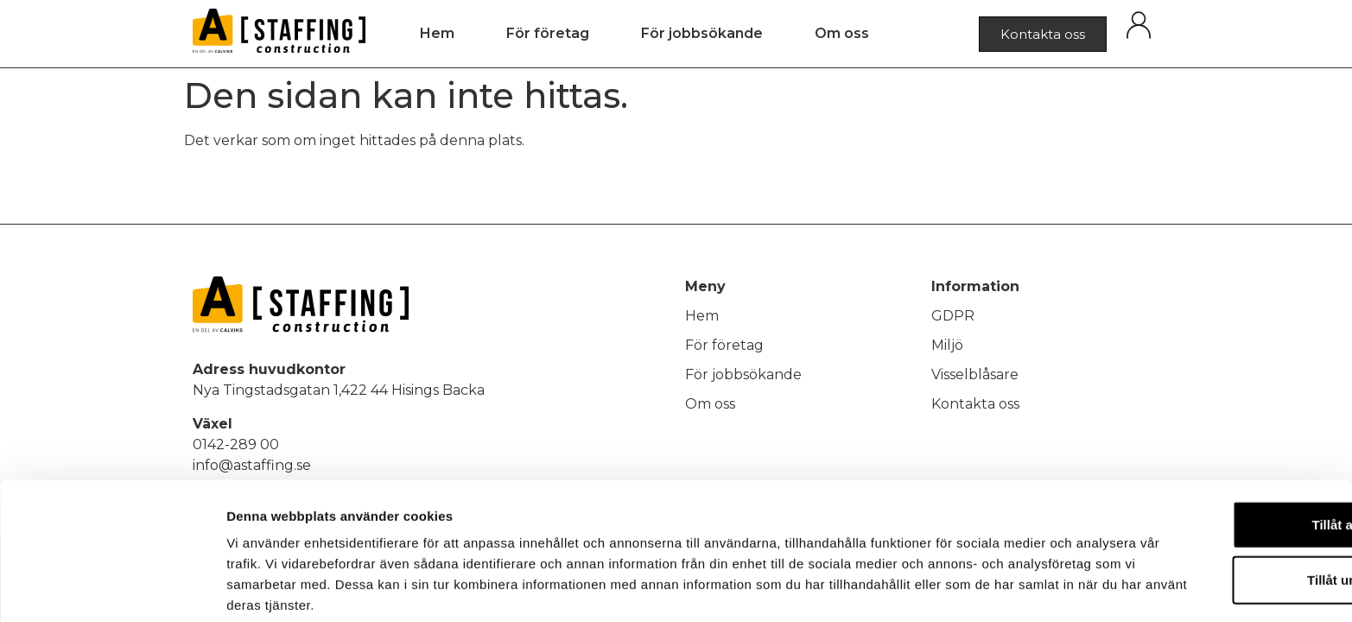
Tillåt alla (1207, 451)
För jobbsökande (702, 33)
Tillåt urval (1208, 506)
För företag (547, 33)
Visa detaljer (938, 588)
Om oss (842, 33)
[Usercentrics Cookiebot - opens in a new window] (111, 588)
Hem (437, 33)
